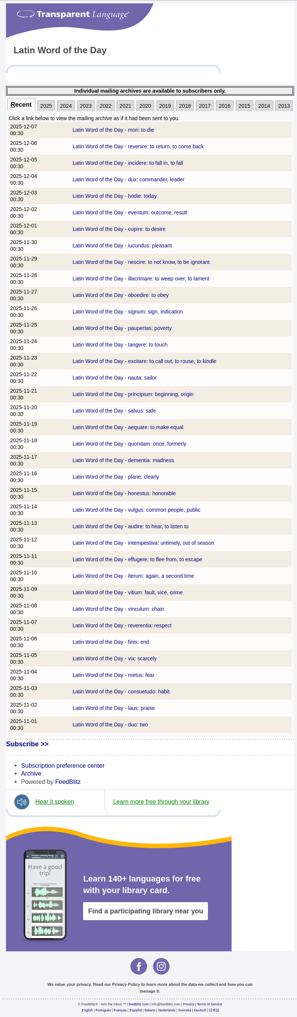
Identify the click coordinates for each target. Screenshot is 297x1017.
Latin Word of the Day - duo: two (110, 725)
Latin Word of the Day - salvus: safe (114, 411)
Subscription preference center (63, 765)
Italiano (149, 1010)
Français (120, 1010)
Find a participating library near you (145, 911)
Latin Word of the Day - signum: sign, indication (128, 312)
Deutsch (200, 1010)
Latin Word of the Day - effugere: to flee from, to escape (137, 559)
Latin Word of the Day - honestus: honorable (124, 493)
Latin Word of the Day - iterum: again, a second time (133, 576)
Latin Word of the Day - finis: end (111, 642)
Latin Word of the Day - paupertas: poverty (122, 328)
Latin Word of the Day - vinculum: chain (118, 609)
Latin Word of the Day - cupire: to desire (119, 229)
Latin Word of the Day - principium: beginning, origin (133, 394)
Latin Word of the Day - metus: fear (114, 675)
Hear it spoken (54, 802)
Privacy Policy (126, 984)
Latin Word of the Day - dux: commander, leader (129, 179)
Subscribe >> (27, 744)
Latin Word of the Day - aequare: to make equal (128, 427)
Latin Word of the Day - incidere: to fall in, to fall (128, 163)
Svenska (184, 1010)
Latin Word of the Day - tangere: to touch (120, 345)
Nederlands (167, 1010)
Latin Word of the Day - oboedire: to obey (121, 295)
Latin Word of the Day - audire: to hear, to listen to (131, 526)
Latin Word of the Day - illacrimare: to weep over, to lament (141, 279)
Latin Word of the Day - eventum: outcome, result (130, 212)
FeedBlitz (68, 781)
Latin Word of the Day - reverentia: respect (122, 625)
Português (103, 1010)
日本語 (214, 1010)
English (87, 1010)
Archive (31, 773)
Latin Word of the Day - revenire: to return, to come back (138, 146)
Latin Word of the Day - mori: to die (113, 130)
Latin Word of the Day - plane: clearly (116, 477)
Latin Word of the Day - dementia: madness (123, 460)
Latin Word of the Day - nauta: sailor (115, 378)
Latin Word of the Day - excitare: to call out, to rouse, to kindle (145, 361)
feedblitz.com (139, 1004)
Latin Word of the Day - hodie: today (115, 196)
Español (135, 1010)
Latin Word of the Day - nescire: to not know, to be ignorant (141, 262)
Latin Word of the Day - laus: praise (114, 708)
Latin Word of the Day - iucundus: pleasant (122, 246)
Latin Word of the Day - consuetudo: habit (121, 692)
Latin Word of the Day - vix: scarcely (115, 658)
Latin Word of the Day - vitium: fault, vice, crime (128, 592)
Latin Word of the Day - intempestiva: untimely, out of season (143, 543)
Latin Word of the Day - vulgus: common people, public (136, 510)
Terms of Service (209, 1004)
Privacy (188, 1004)
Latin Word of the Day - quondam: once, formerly (129, 444)
